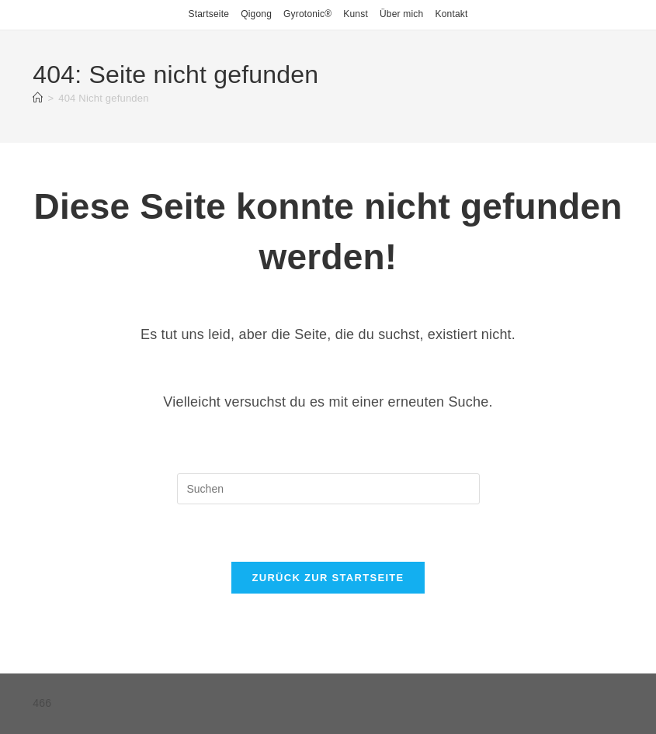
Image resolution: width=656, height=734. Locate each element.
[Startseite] (38, 98)
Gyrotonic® (307, 14)
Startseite (208, 14)
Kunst (355, 14)
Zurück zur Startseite (328, 577)
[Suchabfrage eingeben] (328, 488)
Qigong (256, 14)
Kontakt (451, 14)
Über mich (401, 14)
